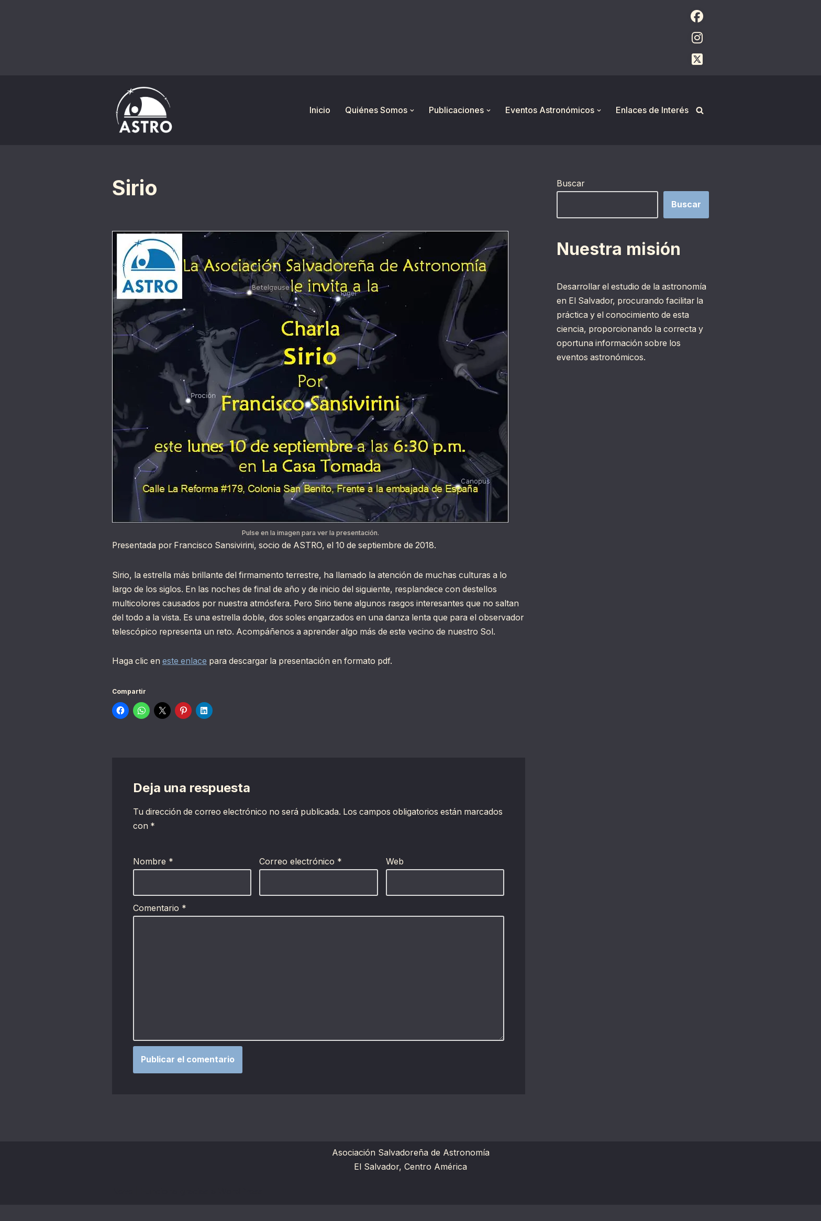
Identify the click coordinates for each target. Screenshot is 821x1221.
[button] (412, 110)
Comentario (159, 923)
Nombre (153, 876)
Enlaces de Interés (652, 110)
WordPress (240, 1207)
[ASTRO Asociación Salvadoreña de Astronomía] (143, 110)
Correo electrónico (300, 876)
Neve (122, 1207)
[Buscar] (700, 110)
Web (395, 876)
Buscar (571, 183)
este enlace (186, 676)
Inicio (319, 110)
